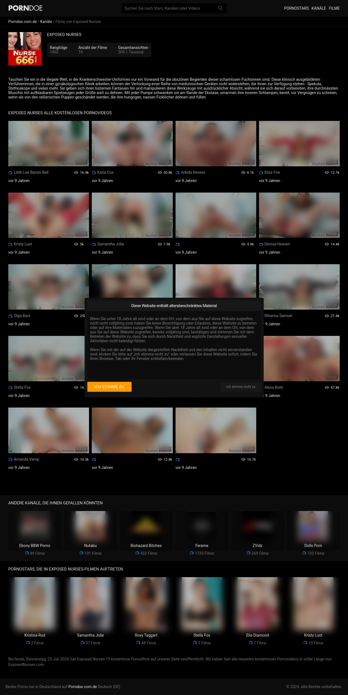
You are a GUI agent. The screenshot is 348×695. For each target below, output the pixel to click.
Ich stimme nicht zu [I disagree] (240, 387)
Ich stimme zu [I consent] (109, 386)
